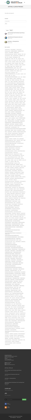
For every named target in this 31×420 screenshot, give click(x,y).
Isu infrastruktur (7, 311)
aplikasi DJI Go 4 (20, 170)
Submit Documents (17, 175)
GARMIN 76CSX (16, 52)
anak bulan (14, 92)
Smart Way (12, 175)
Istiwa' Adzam (7, 169)
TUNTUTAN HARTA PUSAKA (9, 276)
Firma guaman (7, 297)
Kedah (6, 175)
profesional (10, 138)
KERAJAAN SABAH (15, 288)
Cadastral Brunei (7, 49)
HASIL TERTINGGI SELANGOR (16, 264)
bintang (20, 107)
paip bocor (12, 296)
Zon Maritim (11, 219)
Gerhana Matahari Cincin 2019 (9, 158)
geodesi (15, 67)
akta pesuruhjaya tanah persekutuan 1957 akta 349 (16, 32)
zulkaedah (6, 93)
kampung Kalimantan (20, 335)
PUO (15, 70)
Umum (14, 241)
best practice (14, 87)
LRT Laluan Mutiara (14, 317)
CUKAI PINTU (13, 261)
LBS (16, 314)
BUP (23, 110)
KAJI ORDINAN (21, 219)
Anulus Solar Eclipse (17, 158)
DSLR (21, 98)
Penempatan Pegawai (8, 204)
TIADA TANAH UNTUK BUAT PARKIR (10, 246)
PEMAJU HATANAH (15, 222)
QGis (17, 287)
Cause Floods (7, 214)
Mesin (14, 66)
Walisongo (11, 78)
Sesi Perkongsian (18, 328)
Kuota (18, 314)
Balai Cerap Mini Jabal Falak (9, 202)
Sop (24, 55)
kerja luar (21, 164)
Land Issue (23, 176)
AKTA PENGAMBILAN (8, 208)
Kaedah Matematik (7, 134)
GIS (22, 54)
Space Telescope (7, 190)
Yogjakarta (6, 155)
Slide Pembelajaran (14, 320)
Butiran (13, 63)
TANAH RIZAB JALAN (20, 259)
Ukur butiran (15, 96)
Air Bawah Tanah (7, 199)
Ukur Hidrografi (7, 184)
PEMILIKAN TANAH (14, 249)
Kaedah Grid (18, 140)
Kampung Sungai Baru (8, 339)
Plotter (6, 131)
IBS (17, 296)
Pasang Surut (21, 101)
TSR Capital (11, 308)
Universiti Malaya (7, 105)
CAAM (11, 216)
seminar (13, 104)
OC (19, 288)
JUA (18, 270)
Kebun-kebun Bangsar (8, 213)
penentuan (12, 161)
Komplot (19, 317)
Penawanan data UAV (8, 170)
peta (17, 187)
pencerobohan (15, 333)
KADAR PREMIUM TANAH (17, 252)
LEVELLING (11, 70)
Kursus (23, 58)
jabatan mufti (11, 101)
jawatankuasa (13, 72)
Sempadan (16, 63)
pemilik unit (6, 217)
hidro (18, 161)
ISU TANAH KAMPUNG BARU (19, 279)
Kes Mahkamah (11, 110)
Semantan (13, 341)
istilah (20, 67)
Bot (7, 57)
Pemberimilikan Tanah (8, 187)
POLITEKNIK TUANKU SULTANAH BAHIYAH (11, 325)
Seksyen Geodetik (7, 130)
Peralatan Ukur (18, 95)
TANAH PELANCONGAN (8, 285)
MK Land (15, 335)
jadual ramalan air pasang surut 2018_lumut (12, 374)
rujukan (6, 99)
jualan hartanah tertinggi (14, 299)
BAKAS (12, 130)
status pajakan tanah (8, 305)
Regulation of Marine (18, 322)
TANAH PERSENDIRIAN (8, 256)
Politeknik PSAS (7, 182)
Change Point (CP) (21, 133)
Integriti (24, 125)
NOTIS (13, 284)
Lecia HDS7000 (11, 52)
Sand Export (16, 176)
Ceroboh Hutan (23, 213)
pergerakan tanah (7, 296)
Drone (16, 93)
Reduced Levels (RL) (15, 133)
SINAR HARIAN (7, 288)
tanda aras (23, 193)
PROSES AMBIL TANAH (8, 278)
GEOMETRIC (15, 84)
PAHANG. (6, 125)
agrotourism (17, 294)
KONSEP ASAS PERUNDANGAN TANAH (14, 185)
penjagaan (14, 99)
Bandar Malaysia (14, 316)
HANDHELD (21, 55)
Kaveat (22, 184)
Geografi (14, 78)
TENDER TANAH (16, 276)
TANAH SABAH (16, 281)
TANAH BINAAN (12, 258)
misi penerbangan (14, 170)
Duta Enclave (17, 341)
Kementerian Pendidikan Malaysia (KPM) (10, 143)
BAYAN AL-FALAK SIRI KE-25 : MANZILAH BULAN (12, 326)
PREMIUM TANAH (17, 253)
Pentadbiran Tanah (7, 127)
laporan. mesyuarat (7, 72)
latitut (25, 95)
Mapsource (19, 54)
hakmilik (8, 167)
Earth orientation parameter (9, 84)
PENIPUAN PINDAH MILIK (9, 291)
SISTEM (19, 290)
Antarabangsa (7, 64)
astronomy (19, 104)
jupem (18, 67)
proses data (24, 98)
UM (11, 105)
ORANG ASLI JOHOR (8, 255)
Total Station (22, 87)
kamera (20, 61)
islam (11, 90)
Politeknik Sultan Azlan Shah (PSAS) (10, 141)
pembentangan (21, 138)
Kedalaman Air (9, 63)
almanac (14, 75)
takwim (10, 196)
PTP (5, 167)
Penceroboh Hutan (7, 210)
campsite (21, 294)
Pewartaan (6, 110)
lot (9, 161)
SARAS (6, 104)
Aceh (18, 127)
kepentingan (12, 167)
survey (18, 116)
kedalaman (16, 64)
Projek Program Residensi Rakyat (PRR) (17, 293)
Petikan (10, 320)
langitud (22, 95)
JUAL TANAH (11, 205)
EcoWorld (20, 299)
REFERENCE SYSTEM (21, 84)
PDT (10, 297)
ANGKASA (16, 107)
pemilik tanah (7, 333)
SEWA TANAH (12, 279)
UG (12, 60)
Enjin (5, 57)
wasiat (16, 302)
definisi (25, 166)
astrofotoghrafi (15, 98)
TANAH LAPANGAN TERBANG (9, 207)
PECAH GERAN (7, 250)
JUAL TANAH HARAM (8, 264)
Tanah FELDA (12, 176)
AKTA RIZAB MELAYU (15, 255)
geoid (21, 66)
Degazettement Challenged (16, 208)
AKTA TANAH (22, 225)
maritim (20, 64)
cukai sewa (13, 149)
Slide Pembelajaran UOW (21, 320)
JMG (5, 119)
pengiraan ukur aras (18, 193)
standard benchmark (15, 216)
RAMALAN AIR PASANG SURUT (9, 69)
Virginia (12, 81)
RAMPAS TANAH (17, 284)
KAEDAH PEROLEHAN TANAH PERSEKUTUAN (12, 235)
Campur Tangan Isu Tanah (17, 211)
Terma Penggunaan (13, 417)
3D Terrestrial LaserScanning (9, 54)
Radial (24, 140)
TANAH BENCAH (12, 250)
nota (5, 78)
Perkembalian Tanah (17, 184)
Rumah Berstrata (20, 204)
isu (15, 119)
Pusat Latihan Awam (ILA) (8, 241)
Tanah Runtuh (14, 213)
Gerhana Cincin (15, 152)
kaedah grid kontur (21, 187)
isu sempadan (11, 335)
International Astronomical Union (20, 105)
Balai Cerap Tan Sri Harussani (9, 287)
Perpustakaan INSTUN (8, 149)
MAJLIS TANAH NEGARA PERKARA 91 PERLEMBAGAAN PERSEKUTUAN (13, 233)
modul (22, 166)
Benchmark (9, 133)
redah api (11, 311)
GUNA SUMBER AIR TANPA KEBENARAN (11, 244)
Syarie (24, 60)
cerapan (11, 92)
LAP (15, 296)
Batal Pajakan (12, 199)
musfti (14, 90)
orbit (9, 217)
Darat (20, 63)
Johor (18, 311)
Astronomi (9, 61)
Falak (21, 60)
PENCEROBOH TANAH (16, 278)
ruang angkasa (18, 202)
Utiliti (15, 214)
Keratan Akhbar (22, 336)
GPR (19, 60)
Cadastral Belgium (13, 49)
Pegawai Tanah (17, 207)
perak (16, 72)
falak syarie (6, 96)
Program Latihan (12, 95)
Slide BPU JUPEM (15, 323)
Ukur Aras (23, 61)
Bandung (10, 155)
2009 (9, 75)
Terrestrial (6, 52)
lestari (19, 316)
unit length (6, 87)
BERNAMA (6, 338)
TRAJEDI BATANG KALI (21, 249)
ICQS (11, 288)
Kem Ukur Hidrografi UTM (17, 182)
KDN (21, 291)
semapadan (6, 161)
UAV (13, 93)
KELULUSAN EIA (18, 241)
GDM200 (8, 66)
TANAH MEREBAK (18, 250)
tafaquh (21, 99)
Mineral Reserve (7, 176)
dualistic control (21, 167)
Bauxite (17, 173)
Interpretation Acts (15, 55)
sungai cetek (19, 305)
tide (25, 69)
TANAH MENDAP (7, 247)
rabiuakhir (20, 92)
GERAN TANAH (7, 279)
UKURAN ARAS (19, 113)
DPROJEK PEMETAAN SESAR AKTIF (17, 122)
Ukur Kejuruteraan (7, 144)
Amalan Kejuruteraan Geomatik (9, 181)
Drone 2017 (10, 93)
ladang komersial (7, 344)
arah (9, 90)
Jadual (14, 101)
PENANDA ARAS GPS (8, 122)
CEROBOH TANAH (7, 261)
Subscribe (24, 399)
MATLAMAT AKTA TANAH (9, 231)
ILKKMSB (6, 147)
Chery (19, 302)
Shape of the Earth (21, 81)
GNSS (12, 58)
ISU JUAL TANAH (18, 261)
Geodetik (6, 60)
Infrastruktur (11, 336)
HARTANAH (14, 282)
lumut (16, 69)
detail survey (20, 96)
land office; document (17, 172)
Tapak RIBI (11, 333)
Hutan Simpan (11, 179)
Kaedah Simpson (13, 134)
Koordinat (23, 64)
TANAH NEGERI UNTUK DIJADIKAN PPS (17, 247)
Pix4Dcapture (7, 172)
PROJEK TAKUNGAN (21, 222)
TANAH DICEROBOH (8, 284)
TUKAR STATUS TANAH (13, 270)
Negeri (22, 63)
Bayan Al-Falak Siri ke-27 (8, 323)
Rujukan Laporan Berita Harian (20, 319)
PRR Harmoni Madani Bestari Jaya (10, 294)
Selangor (22, 172)
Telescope (22, 158)
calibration (18, 87)
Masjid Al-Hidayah (18, 169)
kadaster (6, 61)
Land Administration (14, 127)
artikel (15, 287)
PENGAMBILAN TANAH (8, 282)
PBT (20, 270)
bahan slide (22, 328)
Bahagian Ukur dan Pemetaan (18, 110)
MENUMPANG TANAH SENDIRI (9, 253)
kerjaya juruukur (18, 147)
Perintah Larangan (14, 196)
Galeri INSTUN (19, 130)
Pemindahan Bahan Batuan (18, 125)
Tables (10, 102)
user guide (6, 90)
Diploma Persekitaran (12, 147)
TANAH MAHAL (21, 285)
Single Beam (12, 184)
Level (5, 63)
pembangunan (17, 167)
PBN (19, 57)
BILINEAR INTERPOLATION (9, 67)
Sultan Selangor (22, 297)
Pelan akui (12, 217)
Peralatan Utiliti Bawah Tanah (21, 214)
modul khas (14, 138)
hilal (8, 92)
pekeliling (6, 319)
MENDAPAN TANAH (16, 205)
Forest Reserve (21, 173)
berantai (21, 116)
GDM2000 (17, 164)
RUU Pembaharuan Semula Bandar (10, 302)
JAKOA (20, 176)
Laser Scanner (17, 102)
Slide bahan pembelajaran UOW (9, 322)
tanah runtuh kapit (7, 314)
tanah (14, 166)
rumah (10, 293)
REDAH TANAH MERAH (15, 225)
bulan (17, 92)
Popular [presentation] (7, 30)
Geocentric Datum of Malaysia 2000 (10, 164)
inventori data (21, 217)
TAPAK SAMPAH (13, 259)
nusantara (16, 104)
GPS (14, 58)
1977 (9, 81)
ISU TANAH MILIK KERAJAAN (9, 273)
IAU (5, 107)
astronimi (10, 98)
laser (22, 216)
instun (17, 90)
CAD (24, 339)
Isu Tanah (9, 175)
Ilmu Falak (9, 104)
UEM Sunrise (13, 314)
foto (18, 98)
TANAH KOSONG (7, 259)
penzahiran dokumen (8, 341)
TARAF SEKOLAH (7, 290)
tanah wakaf (16, 217)
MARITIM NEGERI (7, 113)
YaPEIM (6, 317)
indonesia (6, 75)
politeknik (18, 70)
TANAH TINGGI (7, 258)
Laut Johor (6, 205)
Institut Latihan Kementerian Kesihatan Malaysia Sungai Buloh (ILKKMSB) (15, 128)
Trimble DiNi (14, 131)
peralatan (18, 99)
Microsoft (21, 311)
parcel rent (6, 179)
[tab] (7, 30)
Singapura (12, 119)
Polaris (24, 102)
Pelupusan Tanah (11, 125)
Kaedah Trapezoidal (19, 134)
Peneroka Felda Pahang (14, 210)
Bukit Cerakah (7, 178)
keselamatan (17, 66)
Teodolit (23, 130)
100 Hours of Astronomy (10, 107)
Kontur (15, 140)
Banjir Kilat (18, 213)
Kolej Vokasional (18, 141)
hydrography (12, 116)
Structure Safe (12, 214)
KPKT (22, 308)
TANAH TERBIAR (15, 256)
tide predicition (7, 70)
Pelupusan (15, 179)
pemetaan (19, 58)
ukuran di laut (11, 96)
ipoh (20, 70)
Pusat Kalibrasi (7, 216)
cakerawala (13, 61)
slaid (18, 138)
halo (22, 90)
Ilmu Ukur (11, 182)
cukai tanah (17, 149)
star (11, 75)
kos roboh (17, 336)
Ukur (16, 58)
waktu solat (22, 155)
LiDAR (20, 216)
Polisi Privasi (19, 417)
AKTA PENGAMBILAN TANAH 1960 (10, 238)
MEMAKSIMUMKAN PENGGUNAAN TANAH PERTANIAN (13, 267)
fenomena (19, 90)
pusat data (13, 297)
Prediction (6, 102)
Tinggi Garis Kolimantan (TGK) (21, 131)
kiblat (8, 78)
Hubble (11, 190)
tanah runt (20, 255)
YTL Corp (9, 317)
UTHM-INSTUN (17, 181)
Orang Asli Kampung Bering (9, 211)
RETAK (23, 250)
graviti (13, 105)
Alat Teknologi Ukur (23, 181)
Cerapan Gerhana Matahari (9, 152)
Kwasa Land (15, 308)
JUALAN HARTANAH (17, 291)
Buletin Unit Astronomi (12, 319)
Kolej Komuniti (10, 131)
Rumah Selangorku (14, 204)
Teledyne (20, 102)
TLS (5, 193)
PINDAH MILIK (18, 238)
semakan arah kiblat (12, 169)
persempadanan (19, 119)
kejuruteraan (7, 98)
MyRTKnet (11, 64)
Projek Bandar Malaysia (8, 316)
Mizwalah (8, 193)
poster (20, 287)
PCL (17, 60)
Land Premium (7, 173)
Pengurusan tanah (14, 339)
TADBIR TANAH (22, 278)
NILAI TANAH (19, 246)
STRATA (16, 199)
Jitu (5, 66)
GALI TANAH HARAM (18, 273)
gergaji (11, 66)
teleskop (17, 61)
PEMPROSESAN (7, 116)
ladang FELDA (7, 336)
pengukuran (9, 119)
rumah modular (20, 296)
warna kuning (14, 187)
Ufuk (25, 217)
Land (24, 54)
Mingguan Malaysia (17, 338)
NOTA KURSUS (7, 329)
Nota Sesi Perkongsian (21, 333)
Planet (14, 202)
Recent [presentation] (11, 30)
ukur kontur (6, 196)
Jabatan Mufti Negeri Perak (16, 155)
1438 (23, 92)
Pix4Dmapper (12, 172)
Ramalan (17, 101)
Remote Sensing (20, 93)
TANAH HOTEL (19, 282)
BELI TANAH (20, 281)
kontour (6, 133)
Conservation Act (7, 55)
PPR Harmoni (7, 293)
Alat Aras (15, 130)
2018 (24, 101)
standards (10, 87)
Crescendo (15, 311)
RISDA (15, 161)
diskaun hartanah (22, 314)
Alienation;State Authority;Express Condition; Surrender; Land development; (13, 137)
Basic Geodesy (16, 81)
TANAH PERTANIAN (8, 249)
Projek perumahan (7, 299)
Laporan (9, 60)
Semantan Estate (22, 316)
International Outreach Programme (10, 328)
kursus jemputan (17, 166)
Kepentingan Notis (20, 196)
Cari (6, 23)
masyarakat (23, 104)
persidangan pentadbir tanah (9, 140)
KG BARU (6, 185)
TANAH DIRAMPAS (16, 285)
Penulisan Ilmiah (20, 339)
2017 (18, 69)
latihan (11, 166)
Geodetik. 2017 (7, 95)
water (16, 116)
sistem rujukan (10, 99)
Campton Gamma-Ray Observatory (18, 190)
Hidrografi (10, 57)
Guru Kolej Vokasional (20, 143)
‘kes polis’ (22, 317)
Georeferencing (19, 78)
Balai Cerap (6, 219)
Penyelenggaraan (15, 57)
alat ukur (14, 60)
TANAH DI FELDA (18, 258)
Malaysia (12, 102)
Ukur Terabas (13, 144)
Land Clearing (12, 178)
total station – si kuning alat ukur (13, 41)
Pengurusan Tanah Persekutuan (19, 178)
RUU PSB (19, 308)
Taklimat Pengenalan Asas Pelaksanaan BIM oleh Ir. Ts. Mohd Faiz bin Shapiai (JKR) (14, 332)
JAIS (15, 336)
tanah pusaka (7, 308)
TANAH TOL (20, 256)
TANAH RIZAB (7, 270)
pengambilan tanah (7, 58)
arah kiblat (6, 101)
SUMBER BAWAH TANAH (8, 252)
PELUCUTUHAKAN (8, 228)
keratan (23, 119)
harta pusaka (7, 335)
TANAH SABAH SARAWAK (9, 281)
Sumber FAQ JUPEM (13, 329)
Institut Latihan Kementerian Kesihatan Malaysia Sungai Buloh (13, 146)
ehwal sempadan (13, 113)
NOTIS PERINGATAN (8, 222)
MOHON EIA (23, 241)
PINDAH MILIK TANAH (14, 290)
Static (22, 140)
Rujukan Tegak (13, 193)
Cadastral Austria (18, 49)
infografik (6, 320)
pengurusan (6, 138)
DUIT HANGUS (15, 219)
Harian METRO (11, 338)
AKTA (19, 199)
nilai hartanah (18, 297)
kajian (6, 92)
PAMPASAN (23, 273)
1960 (11, 55)
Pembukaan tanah (14, 305)
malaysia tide (22, 69)
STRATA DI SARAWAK (8, 225)
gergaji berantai (7, 166)
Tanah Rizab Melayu (13, 173)
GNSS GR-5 (15, 54)
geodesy (6, 81)
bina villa (23, 305)
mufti (24, 99)
